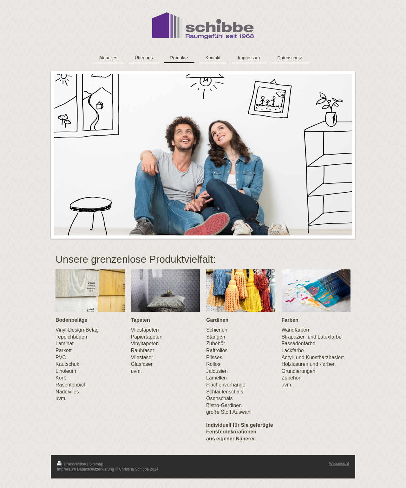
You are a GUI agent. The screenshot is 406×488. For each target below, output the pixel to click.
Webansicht (339, 463)
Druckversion (72, 464)
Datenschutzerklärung (95, 469)
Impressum (66, 469)
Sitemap (96, 464)
